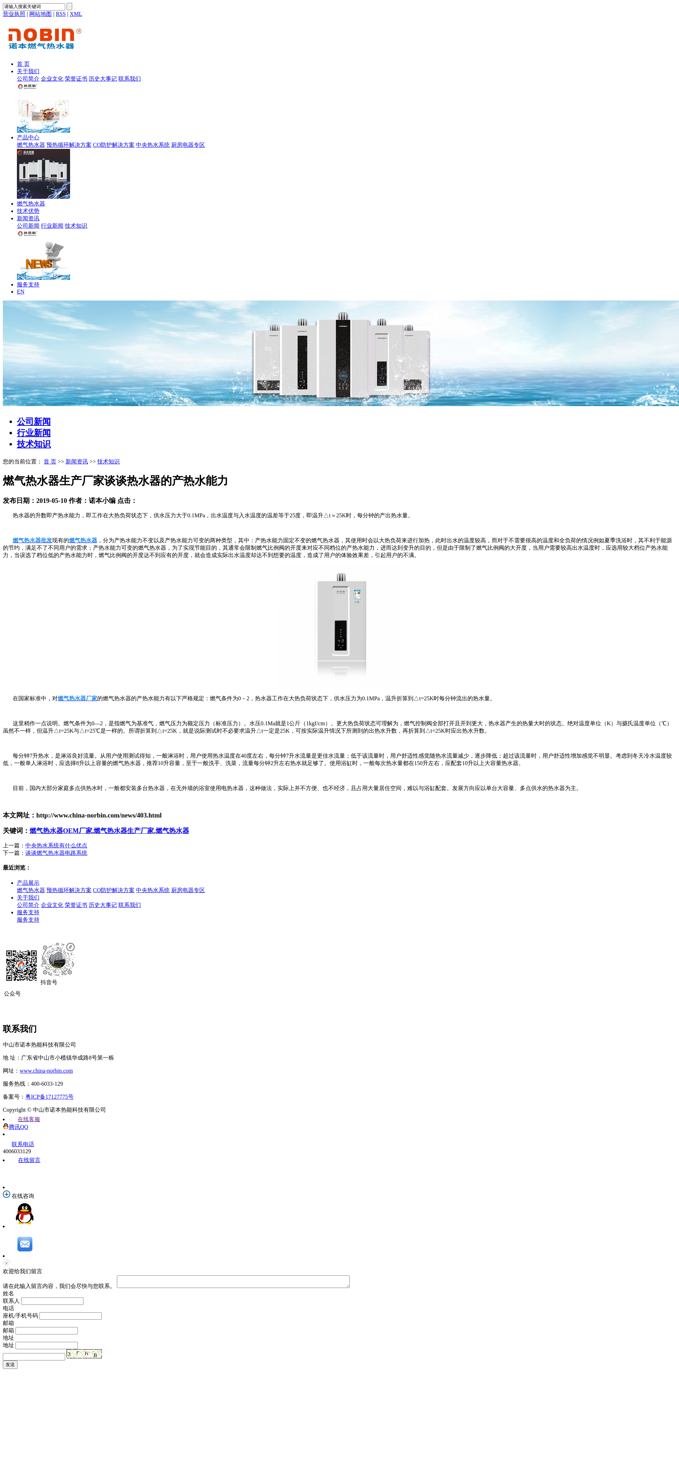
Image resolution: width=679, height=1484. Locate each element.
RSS (61, 14)
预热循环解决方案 (69, 145)
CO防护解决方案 (114, 145)
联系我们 (129, 79)
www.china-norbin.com (46, 1071)
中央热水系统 (153, 145)
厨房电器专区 (188, 145)
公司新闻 (28, 226)
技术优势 (28, 211)
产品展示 (28, 883)
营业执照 (14, 14)
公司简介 (28, 79)
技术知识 (76, 226)
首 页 (23, 64)
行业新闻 (52, 226)
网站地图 (40, 14)
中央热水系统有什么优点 (56, 845)
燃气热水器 (31, 145)
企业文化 (52, 79)
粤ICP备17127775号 (49, 1097)
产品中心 (28, 137)
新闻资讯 (28, 218)
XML (76, 14)
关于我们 (28, 71)
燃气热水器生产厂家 (124, 830)
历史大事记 (103, 79)
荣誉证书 (76, 79)
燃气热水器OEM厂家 (61, 830)
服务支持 (28, 285)
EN (20, 292)
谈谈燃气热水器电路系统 (56, 853)
